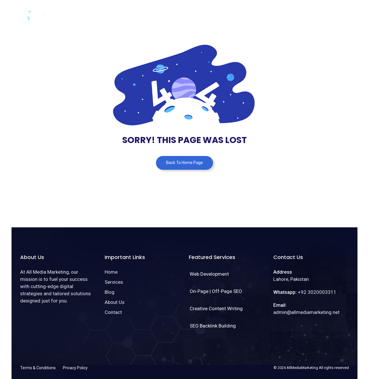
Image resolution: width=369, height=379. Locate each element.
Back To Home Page (184, 162)
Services (236, 12)
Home (210, 12)
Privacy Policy (75, 367)
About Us (285, 12)
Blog (261, 12)
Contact (315, 12)
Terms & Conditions (38, 367)
